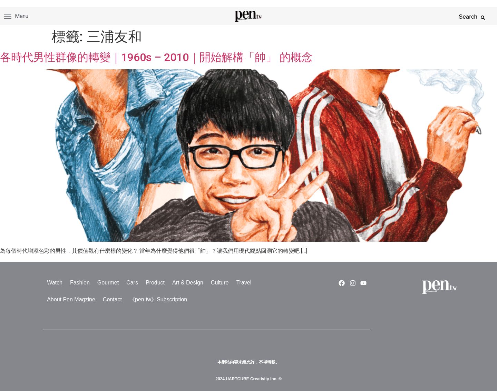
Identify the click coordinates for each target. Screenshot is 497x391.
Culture (220, 282)
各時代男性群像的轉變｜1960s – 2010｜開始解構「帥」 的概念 (156, 57)
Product (155, 282)
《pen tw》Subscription (158, 299)
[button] (483, 17)
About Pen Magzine (71, 299)
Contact (112, 299)
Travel (243, 282)
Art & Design (187, 282)
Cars (132, 282)
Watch (54, 282)
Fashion (80, 282)
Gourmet (108, 282)
